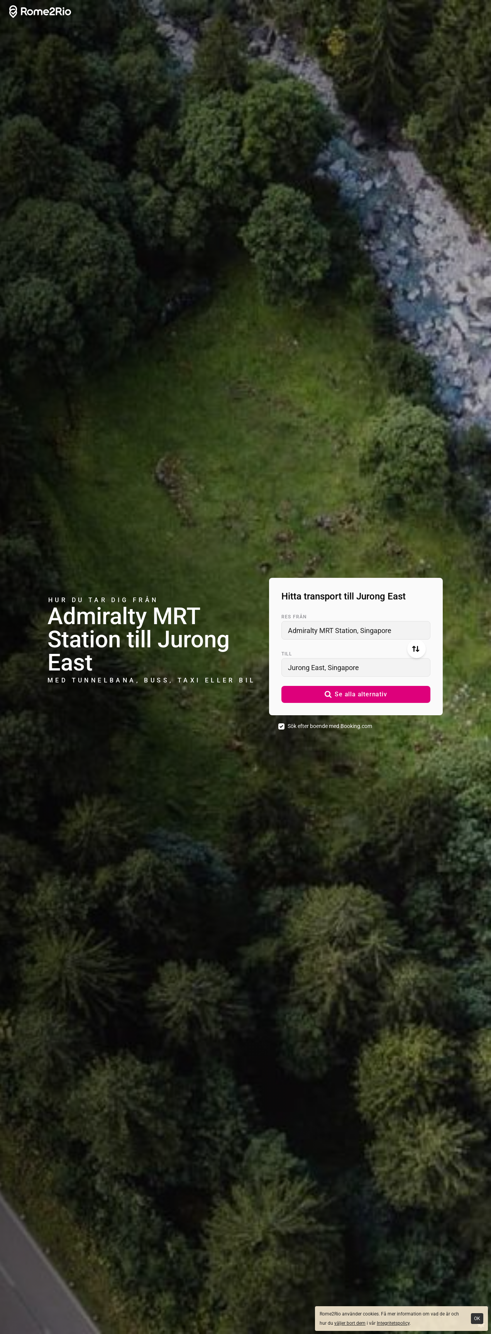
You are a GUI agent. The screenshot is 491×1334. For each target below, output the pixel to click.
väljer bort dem (350, 1323)
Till (286, 654)
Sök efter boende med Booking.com (330, 726)
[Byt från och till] (416, 649)
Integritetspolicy (393, 1323)
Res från (294, 617)
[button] (355, 694)
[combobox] (355, 630)
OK (477, 1318)
